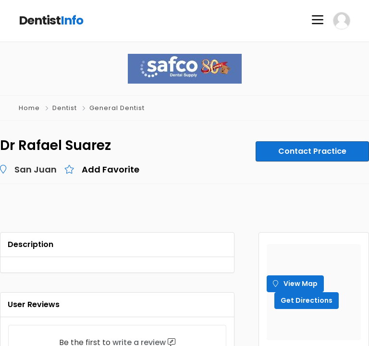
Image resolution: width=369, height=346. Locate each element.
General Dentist (117, 108)
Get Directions (306, 300)
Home (29, 108)
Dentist (64, 108)
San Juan (35, 169)
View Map (295, 283)
